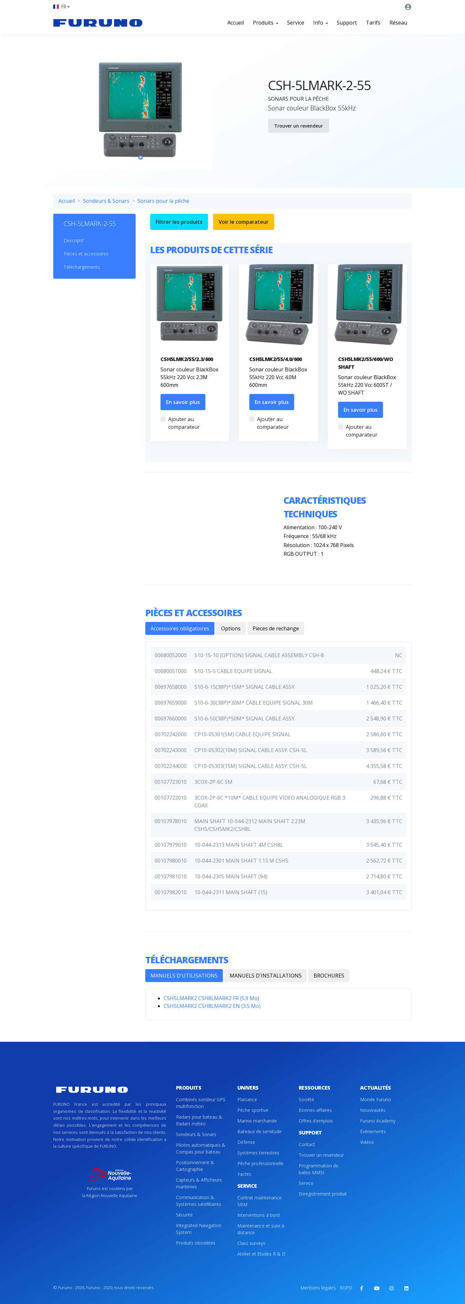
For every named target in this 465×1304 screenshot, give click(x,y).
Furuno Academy (378, 1121)
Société (306, 1099)
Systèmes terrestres (258, 1153)
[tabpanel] (140, 110)
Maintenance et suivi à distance (260, 1229)
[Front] (97, 22)
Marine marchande (257, 1121)
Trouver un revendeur (298, 126)
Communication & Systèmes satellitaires (198, 1200)
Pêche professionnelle (260, 1163)
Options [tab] (231, 628)
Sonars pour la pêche (163, 200)
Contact (307, 1144)
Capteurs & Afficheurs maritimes (199, 1183)
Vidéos (367, 1142)
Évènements (373, 1131)
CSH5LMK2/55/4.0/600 (275, 359)
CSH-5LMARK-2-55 (90, 223)
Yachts (244, 1174)
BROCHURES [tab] (329, 975)
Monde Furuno (375, 1099)
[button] (61, 6)
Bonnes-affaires (315, 1110)
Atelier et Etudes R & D (261, 1254)
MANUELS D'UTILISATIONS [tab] (184, 975)
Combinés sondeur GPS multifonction (200, 1102)
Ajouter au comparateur (184, 423)
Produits (265, 22)
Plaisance (247, 1099)
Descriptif (74, 240)
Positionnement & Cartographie (195, 1165)
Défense (246, 1142)
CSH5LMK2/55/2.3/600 (186, 359)
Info (320, 22)
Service (295, 22)
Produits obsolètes (195, 1243)
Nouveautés (373, 1110)
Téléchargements (82, 267)
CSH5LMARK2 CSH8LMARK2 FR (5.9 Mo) (211, 998)
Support (347, 22)
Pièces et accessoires (86, 254)
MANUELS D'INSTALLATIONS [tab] (266, 975)
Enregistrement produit (323, 1194)
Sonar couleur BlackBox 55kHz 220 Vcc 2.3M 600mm (189, 377)
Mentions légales (318, 1288)
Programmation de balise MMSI (318, 1169)
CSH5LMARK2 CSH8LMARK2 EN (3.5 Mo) (212, 1005)
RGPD (346, 1288)
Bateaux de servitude (259, 1131)
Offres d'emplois (316, 1121)
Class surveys (251, 1243)
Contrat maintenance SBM (259, 1201)
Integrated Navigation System (199, 1228)
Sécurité (184, 1215)
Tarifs (373, 22)
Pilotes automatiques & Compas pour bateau (200, 1148)
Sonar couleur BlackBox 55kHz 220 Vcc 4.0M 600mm (278, 377)
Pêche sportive (252, 1110)
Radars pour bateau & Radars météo (199, 1120)
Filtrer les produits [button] (179, 221)
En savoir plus (183, 402)
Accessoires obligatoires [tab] (179, 628)
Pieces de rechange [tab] (276, 628)
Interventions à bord (258, 1215)
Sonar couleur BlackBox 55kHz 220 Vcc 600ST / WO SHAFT (367, 385)
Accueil (235, 22)
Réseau (398, 22)
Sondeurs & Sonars (106, 200)
